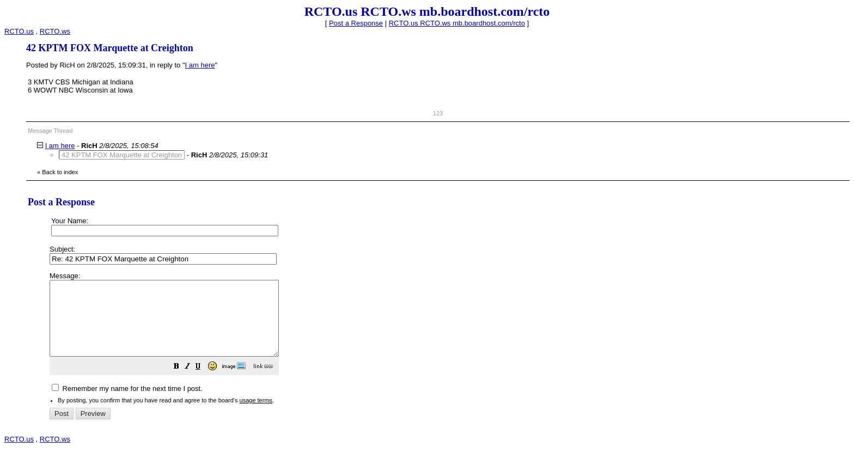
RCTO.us (19, 31)
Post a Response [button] (356, 23)
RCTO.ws (55, 31)
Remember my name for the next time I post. (127, 403)
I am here (200, 65)
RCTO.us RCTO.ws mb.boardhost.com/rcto (457, 23)
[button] (203, 382)
